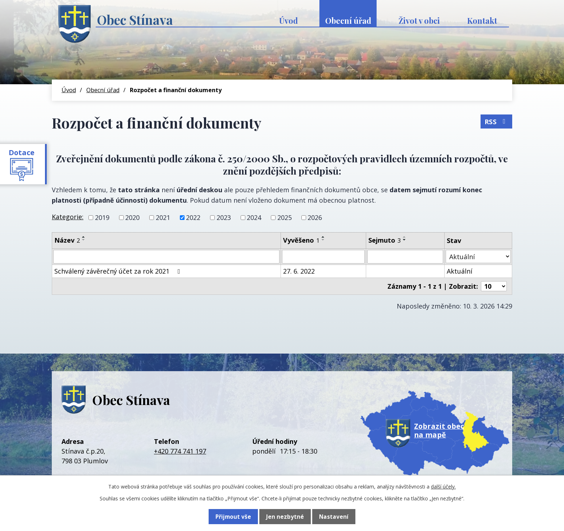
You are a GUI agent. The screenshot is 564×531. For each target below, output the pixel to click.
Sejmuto (384, 240)
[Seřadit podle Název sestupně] (84, 239)
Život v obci (419, 20)
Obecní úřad (348, 20)
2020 (132, 217)
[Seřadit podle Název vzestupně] (84, 236)
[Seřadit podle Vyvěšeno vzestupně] (323, 236)
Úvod (288, 20)
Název (67, 240)
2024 (254, 217)
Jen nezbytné (285, 516)
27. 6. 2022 (299, 271)
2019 (102, 217)
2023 (224, 217)
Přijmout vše (233, 516)
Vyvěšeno (301, 240)
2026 (315, 217)
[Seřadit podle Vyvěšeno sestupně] (323, 239)
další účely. (443, 486)
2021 (163, 217)
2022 (193, 217)
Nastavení (333, 516)
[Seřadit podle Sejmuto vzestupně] (405, 236)
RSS (496, 120)
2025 (284, 217)
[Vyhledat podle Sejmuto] (405, 257)
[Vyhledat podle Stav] (478, 256)
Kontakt (482, 20)
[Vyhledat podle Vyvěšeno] (323, 257)
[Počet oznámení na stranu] (494, 286)
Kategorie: (67, 216)
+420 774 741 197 (180, 451)
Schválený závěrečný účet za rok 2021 (118, 271)
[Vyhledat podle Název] (166, 257)
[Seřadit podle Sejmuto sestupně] (405, 239)
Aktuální (459, 271)
